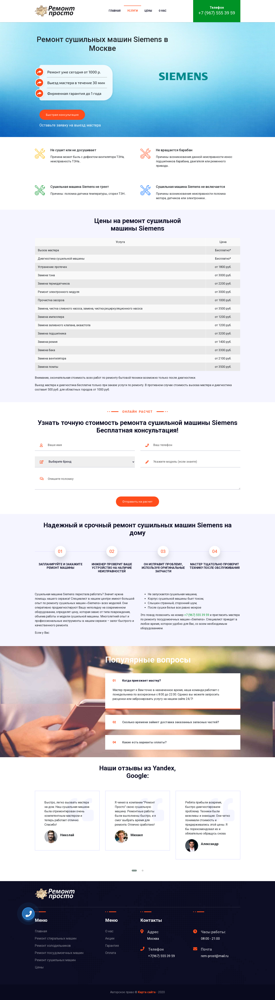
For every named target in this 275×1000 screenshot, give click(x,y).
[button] (134, 870)
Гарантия (112, 945)
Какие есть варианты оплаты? (140, 742)
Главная (115, 10)
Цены (148, 10)
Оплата (110, 953)
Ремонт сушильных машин (55, 960)
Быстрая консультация (62, 114)
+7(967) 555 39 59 (161, 956)
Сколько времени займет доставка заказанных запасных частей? (166, 722)
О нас (162, 10)
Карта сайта (147, 992)
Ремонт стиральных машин (55, 938)
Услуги (132, 10)
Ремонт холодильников (53, 945)
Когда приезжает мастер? (137, 680)
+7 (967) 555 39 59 (216, 13)
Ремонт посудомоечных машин (59, 953)
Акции (109, 938)
